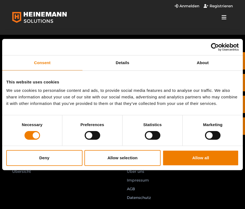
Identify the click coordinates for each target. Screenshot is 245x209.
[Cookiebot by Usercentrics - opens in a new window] (215, 47)
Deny (44, 157)
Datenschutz (139, 197)
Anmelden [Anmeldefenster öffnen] (186, 6)
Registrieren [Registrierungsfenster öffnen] (218, 6)
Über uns (135, 171)
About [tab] (203, 62)
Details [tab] (122, 62)
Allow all (200, 157)
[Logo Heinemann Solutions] (39, 17)
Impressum (138, 180)
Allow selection (123, 157)
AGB (131, 188)
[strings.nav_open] (224, 17)
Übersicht (21, 171)
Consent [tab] (42, 62)
